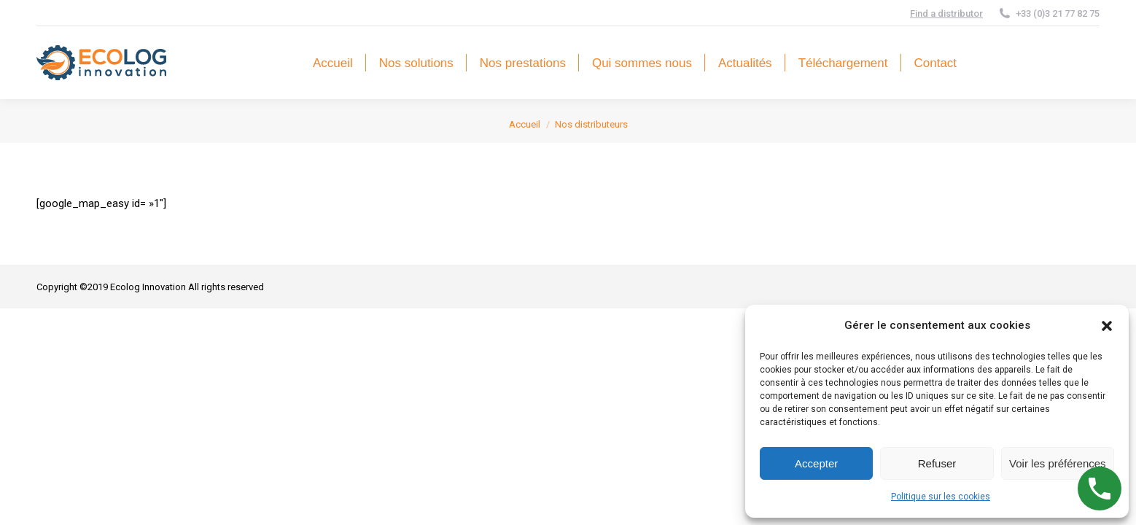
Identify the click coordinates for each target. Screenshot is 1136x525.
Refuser (937, 463)
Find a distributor (946, 13)
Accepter (816, 463)
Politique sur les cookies (940, 496)
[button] (1107, 326)
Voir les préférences (1057, 463)
